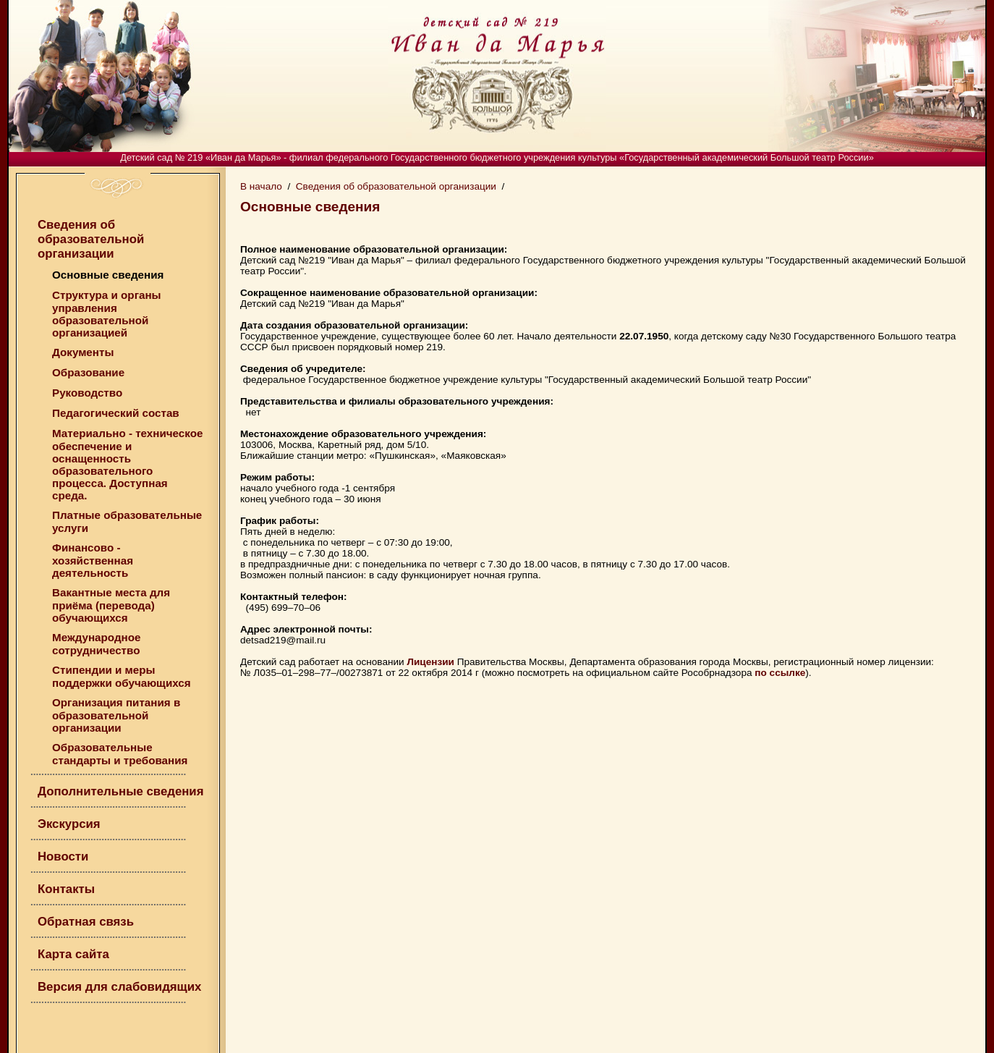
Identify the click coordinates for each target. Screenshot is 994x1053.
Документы (83, 352)
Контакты (66, 889)
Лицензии (430, 661)
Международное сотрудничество (96, 643)
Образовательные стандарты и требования (119, 753)
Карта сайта (73, 954)
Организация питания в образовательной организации (116, 715)
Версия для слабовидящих (119, 987)
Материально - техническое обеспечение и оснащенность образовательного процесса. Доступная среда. (127, 464)
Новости (63, 856)
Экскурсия (69, 824)
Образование (88, 372)
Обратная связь (86, 922)
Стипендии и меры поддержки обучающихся (121, 676)
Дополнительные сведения (120, 791)
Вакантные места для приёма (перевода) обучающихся (111, 605)
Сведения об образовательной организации (91, 239)
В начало (261, 186)
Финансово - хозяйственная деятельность (92, 560)
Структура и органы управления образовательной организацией (106, 314)
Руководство (87, 392)
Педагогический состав (115, 413)
